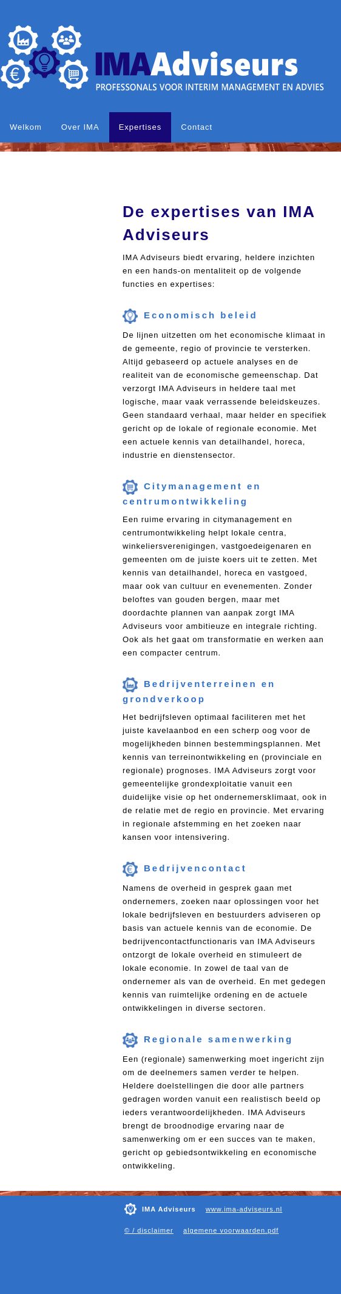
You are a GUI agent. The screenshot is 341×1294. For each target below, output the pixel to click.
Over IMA (80, 127)
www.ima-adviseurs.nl (244, 1209)
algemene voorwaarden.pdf (231, 1230)
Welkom (26, 127)
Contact (196, 127)
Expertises (140, 127)
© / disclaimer (149, 1230)
